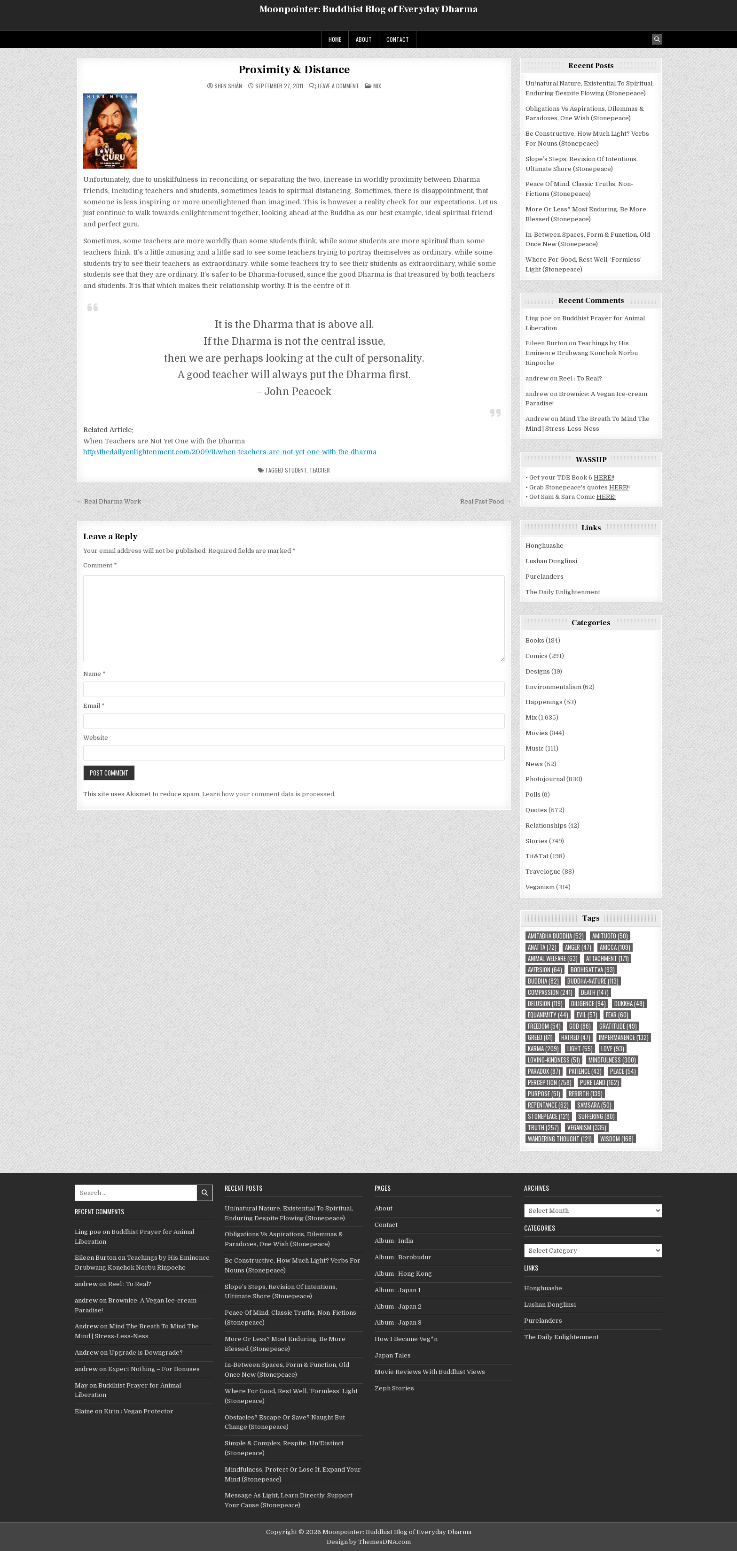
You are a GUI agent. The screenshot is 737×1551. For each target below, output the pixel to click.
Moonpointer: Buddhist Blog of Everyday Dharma (368, 9)
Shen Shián (228, 86)
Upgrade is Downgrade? (146, 1352)
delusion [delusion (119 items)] (545, 1003)
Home (335, 39)
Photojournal (545, 779)
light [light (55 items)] (580, 1048)
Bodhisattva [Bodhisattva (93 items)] (593, 969)
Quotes (536, 810)
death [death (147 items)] (595, 992)
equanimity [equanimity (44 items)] (548, 1014)
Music (534, 748)
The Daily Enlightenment (562, 592)
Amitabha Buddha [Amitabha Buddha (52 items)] (556, 935)
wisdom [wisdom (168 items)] (617, 1138)
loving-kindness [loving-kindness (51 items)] (554, 1059)
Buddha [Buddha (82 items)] (543, 981)
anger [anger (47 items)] (578, 947)
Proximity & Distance (294, 69)
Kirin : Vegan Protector (138, 1411)
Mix (377, 86)
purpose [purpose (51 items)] (544, 1093)
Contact (397, 39)
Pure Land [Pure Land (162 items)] (599, 1082)
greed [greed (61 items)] (540, 1037)
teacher (319, 470)
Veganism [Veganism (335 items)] (586, 1127)
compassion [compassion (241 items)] (550, 992)
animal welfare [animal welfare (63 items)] (553, 958)
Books (534, 640)
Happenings (544, 702)
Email (94, 705)
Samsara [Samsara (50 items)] (594, 1105)
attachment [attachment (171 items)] (607, 958)
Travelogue (543, 871)
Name (94, 673)
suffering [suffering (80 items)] (596, 1116)
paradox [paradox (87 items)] (544, 1071)
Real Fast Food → (485, 501)
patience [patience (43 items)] (585, 1071)
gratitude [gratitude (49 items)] (618, 1026)
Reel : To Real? (580, 378)
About (364, 39)
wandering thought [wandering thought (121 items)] (560, 1138)
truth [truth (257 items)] (543, 1127)
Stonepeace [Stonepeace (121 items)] (549, 1116)
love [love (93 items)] (612, 1048)
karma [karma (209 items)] (543, 1048)
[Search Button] (657, 39)
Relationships (546, 825)
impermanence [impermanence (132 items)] (624, 1037)
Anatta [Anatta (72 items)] (542, 947)
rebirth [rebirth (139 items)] (586, 1093)
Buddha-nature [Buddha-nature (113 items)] (593, 981)
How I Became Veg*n (406, 1338)
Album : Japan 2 (398, 1306)
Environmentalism (553, 686)
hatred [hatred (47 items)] (575, 1037)
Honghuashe (544, 545)
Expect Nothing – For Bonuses (154, 1369)
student (295, 470)
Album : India (394, 1240)
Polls (533, 794)
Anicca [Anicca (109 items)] (615, 947)
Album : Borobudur (403, 1257)
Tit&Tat (537, 856)
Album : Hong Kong (403, 1273)
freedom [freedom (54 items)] (544, 1026)
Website (95, 737)
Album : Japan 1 (398, 1290)
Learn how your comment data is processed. (269, 794)
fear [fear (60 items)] (617, 1014)
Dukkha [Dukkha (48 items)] (629, 1003)
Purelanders (544, 576)
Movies (536, 733)
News (534, 764)
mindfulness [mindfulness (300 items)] (612, 1059)
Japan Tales (393, 1355)
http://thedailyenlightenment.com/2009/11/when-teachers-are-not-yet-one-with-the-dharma (229, 452)
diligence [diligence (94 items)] (588, 1003)
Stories (536, 841)
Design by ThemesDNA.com (369, 1541)
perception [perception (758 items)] (550, 1082)
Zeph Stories (394, 1388)
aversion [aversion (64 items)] (545, 969)
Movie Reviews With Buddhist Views (430, 1371)
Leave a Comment (338, 86)
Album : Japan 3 (398, 1322)
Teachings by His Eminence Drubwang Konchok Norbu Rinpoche (581, 353)
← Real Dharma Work (109, 501)
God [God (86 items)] (580, 1026)
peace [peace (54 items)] (623, 1071)
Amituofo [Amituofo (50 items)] (610, 935)
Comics (536, 655)
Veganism (540, 887)
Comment (100, 565)
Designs (537, 671)
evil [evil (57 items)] (587, 1014)
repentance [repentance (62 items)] (548, 1105)
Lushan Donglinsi (551, 561)
